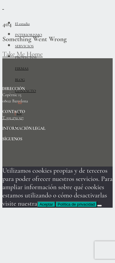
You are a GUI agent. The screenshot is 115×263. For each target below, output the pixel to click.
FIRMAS (21, 68)
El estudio (22, 23)
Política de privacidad (76, 204)
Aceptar (46, 204)
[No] (99, 206)
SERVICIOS (24, 46)
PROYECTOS (25, 57)
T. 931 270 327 (12, 118)
